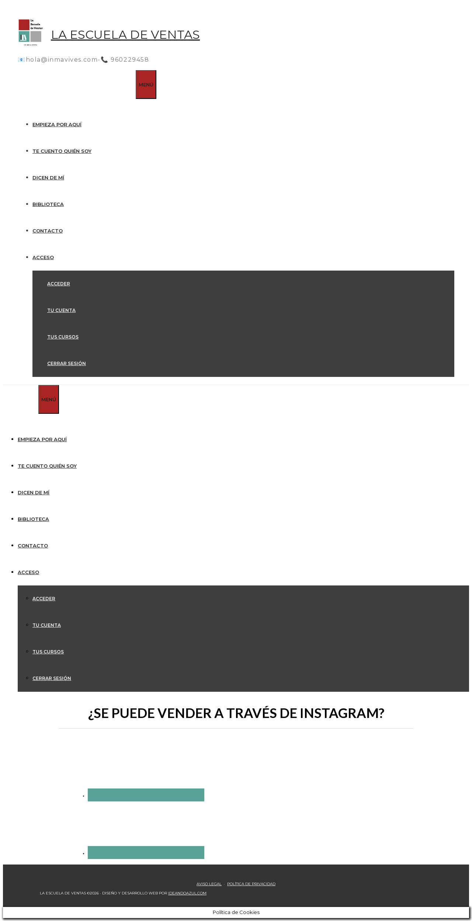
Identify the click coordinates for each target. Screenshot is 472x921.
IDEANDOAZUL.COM (187, 893)
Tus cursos (63, 337)
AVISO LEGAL (209, 884)
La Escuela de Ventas (125, 34)
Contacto (47, 231)
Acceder (58, 283)
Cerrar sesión (66, 363)
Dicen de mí (48, 178)
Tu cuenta (61, 310)
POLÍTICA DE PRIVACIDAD (251, 884)
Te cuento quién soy (61, 151)
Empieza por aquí (56, 124)
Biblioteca (48, 204)
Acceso (43, 257)
